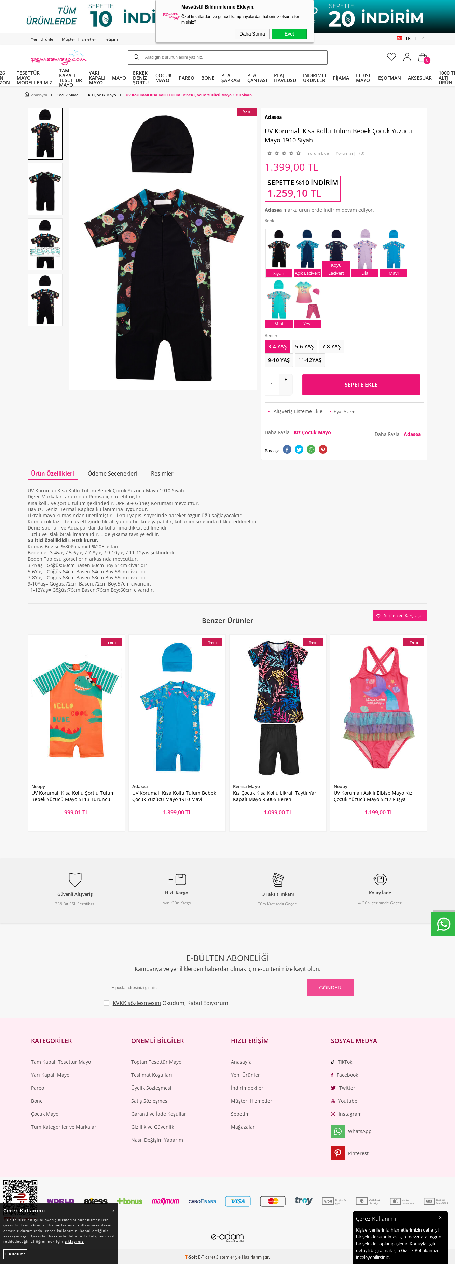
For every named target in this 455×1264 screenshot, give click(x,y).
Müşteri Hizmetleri (79, 39)
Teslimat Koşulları (151, 1075)
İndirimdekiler (247, 1088)
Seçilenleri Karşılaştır (400, 615)
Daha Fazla (299, 432)
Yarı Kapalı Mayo (50, 1075)
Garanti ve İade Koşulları (159, 1114)
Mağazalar (243, 1127)
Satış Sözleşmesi (150, 1101)
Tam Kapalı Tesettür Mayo (61, 1062)
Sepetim (240, 1114)
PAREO (186, 77)
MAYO (119, 77)
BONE (208, 77)
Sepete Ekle (361, 384)
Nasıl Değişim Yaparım (157, 1140)
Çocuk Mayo (44, 1114)
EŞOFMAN (389, 77)
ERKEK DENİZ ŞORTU (141, 78)
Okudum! (15, 1253)
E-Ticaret (206, 1257)
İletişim (111, 39)
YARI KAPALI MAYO (97, 78)
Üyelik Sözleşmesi (151, 1088)
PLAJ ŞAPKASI (230, 77)
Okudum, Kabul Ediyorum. (167, 1003)
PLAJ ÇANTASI (257, 77)
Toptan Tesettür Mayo (156, 1062)
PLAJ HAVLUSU (285, 77)
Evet (289, 34)
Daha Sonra (252, 34)
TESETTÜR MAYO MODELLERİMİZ (34, 78)
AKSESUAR (420, 77)
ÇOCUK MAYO (163, 77)
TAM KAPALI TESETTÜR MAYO (70, 77)
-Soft (191, 1257)
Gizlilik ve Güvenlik (152, 1127)
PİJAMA (341, 77)
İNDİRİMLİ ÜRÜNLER (314, 77)
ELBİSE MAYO (363, 77)
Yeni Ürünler (43, 39)
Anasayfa (241, 1062)
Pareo (37, 1088)
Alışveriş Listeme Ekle (295, 411)
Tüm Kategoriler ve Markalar (63, 1127)
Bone (37, 1101)
